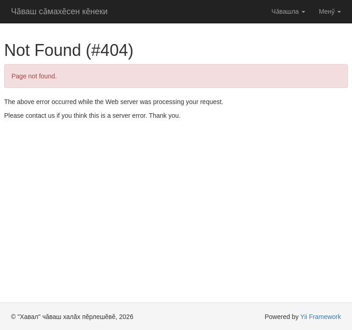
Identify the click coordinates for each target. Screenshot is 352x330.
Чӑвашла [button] (288, 11)
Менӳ (330, 11)
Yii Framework (320, 316)
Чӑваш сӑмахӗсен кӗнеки (59, 11)
